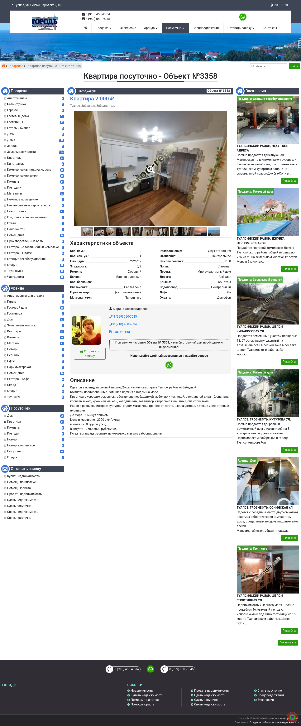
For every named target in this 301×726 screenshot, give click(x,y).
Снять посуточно (270, 690)
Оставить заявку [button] (241, 28)
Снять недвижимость (209, 704)
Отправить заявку (89, 353)
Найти (295, 66)
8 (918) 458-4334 (123, 324)
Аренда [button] (151, 28)
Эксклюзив (128, 28)
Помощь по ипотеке (145, 700)
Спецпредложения (206, 28)
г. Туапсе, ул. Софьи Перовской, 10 (36, 5)
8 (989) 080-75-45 (98, 19)
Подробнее (289, 180)
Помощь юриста (142, 704)
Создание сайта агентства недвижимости (274, 722)
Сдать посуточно (206, 700)
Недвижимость (142, 690)
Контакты (270, 28)
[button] (150, 167)
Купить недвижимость (147, 695)
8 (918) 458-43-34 (98, 14)
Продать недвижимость (211, 690)
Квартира (16, 66)
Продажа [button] (103, 28)
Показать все (288, 642)
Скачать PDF (120, 332)
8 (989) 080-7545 (123, 316)
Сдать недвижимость (209, 695)
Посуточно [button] (175, 28)
